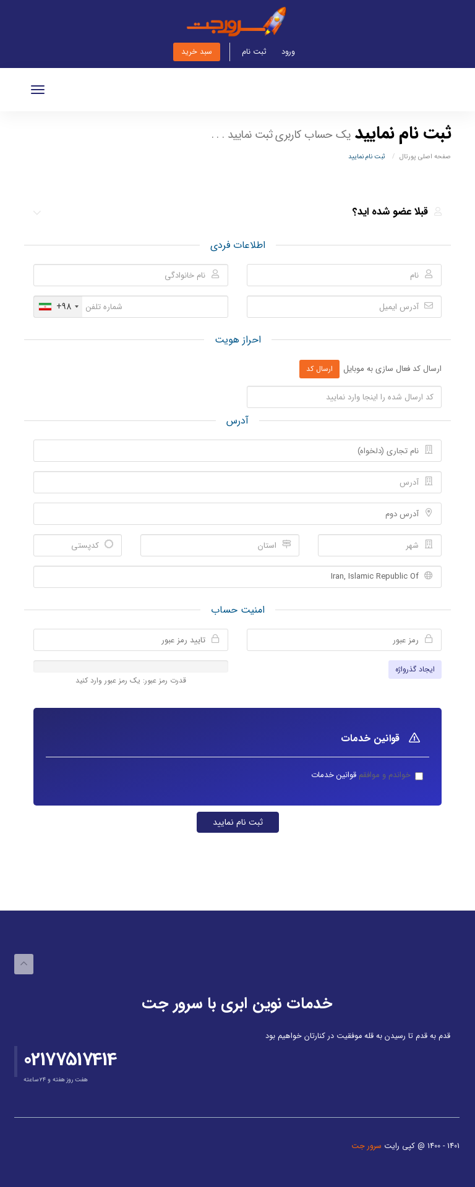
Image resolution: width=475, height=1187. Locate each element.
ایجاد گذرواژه (415, 669)
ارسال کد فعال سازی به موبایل (392, 369)
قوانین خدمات (333, 774)
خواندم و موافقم (361, 775)
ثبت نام (254, 52)
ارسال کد (319, 369)
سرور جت (367, 1146)
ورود (288, 52)
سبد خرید (196, 52)
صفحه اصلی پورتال (425, 156)
